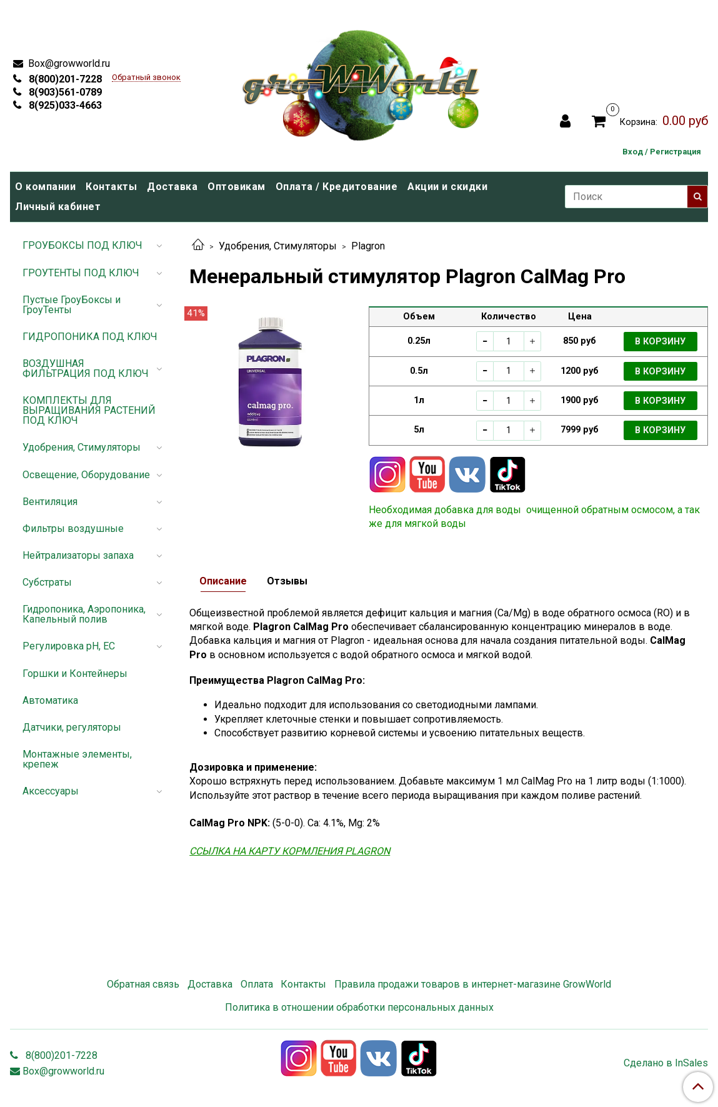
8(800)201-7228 (64, 79)
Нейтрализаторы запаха (78, 555)
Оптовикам (236, 187)
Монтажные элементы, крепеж (77, 759)
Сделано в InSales (666, 1063)
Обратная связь (143, 984)
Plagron (368, 246)
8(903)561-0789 (64, 92)
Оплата (257, 984)
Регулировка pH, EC (68, 646)
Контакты (111, 187)
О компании (45, 187)
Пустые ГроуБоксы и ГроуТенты (71, 305)
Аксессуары (50, 791)
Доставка (172, 187)
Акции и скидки (447, 187)
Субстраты (47, 582)
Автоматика (50, 700)
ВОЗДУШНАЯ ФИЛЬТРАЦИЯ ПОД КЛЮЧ (85, 368)
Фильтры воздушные (73, 528)
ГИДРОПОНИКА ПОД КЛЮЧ (89, 337)
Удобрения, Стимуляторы (278, 246)
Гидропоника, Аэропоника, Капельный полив (84, 614)
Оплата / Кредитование (337, 187)
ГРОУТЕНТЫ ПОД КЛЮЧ (80, 273)
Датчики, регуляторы (71, 727)
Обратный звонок (146, 78)
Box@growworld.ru (68, 63)
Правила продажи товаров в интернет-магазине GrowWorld (472, 984)
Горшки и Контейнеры (74, 673)
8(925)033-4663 (64, 105)
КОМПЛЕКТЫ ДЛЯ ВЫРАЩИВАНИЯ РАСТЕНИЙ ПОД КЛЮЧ (89, 410)
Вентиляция (49, 502)
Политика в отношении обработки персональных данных (359, 1007)
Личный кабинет (58, 207)
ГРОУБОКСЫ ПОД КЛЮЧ (82, 245)
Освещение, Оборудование (86, 475)
